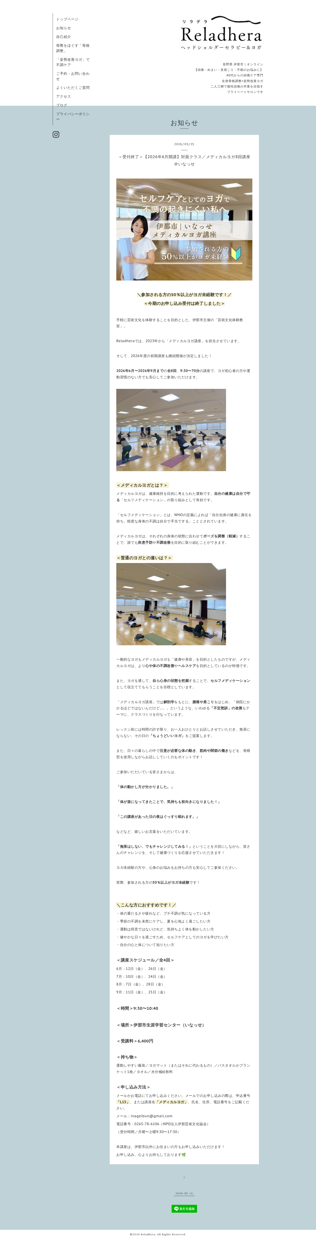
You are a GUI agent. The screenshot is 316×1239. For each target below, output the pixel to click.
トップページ (67, 19)
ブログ (61, 105)
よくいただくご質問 (73, 87)
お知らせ (63, 28)
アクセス (63, 96)
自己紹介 (63, 36)
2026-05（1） (185, 1193)
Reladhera (148, 1234)
